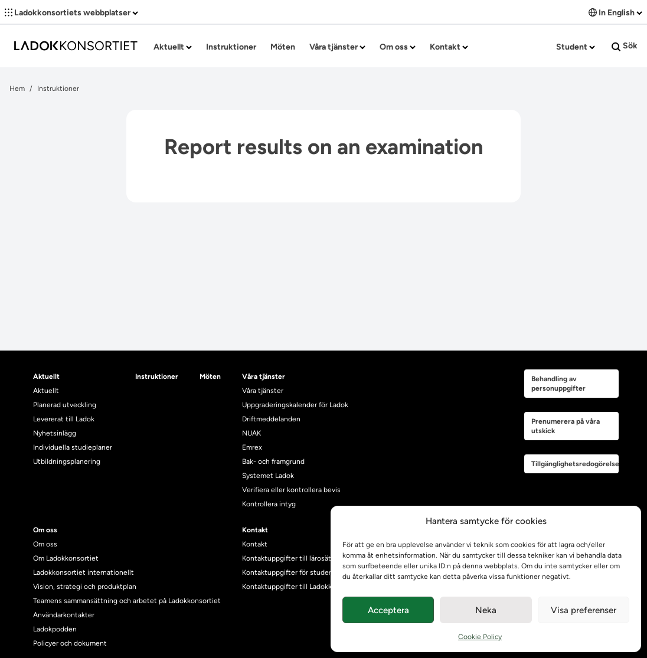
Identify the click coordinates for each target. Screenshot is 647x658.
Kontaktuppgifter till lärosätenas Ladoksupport (317, 558)
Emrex (252, 447)
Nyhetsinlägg (54, 433)
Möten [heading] (210, 376)
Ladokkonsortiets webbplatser (71, 13)
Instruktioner (231, 47)
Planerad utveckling (64, 405)
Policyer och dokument (70, 643)
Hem (17, 88)
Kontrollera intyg (269, 504)
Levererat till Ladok (63, 419)
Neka (485, 610)
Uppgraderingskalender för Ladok (295, 405)
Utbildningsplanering (66, 461)
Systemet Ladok (268, 476)
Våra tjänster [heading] (263, 376)
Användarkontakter (63, 615)
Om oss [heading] (45, 530)
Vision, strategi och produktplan (84, 586)
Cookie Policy (480, 637)
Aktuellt (172, 47)
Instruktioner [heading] (156, 376)
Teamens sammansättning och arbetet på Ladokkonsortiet (127, 601)
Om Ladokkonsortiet (66, 558)
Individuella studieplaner (73, 447)
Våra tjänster (337, 47)
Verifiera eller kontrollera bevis (291, 490)
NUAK (251, 433)
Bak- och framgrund (273, 461)
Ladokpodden (55, 629)
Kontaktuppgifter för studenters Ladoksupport (317, 572)
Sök (625, 46)
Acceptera (388, 610)
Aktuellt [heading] (46, 376)
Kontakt (449, 47)
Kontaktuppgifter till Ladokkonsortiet (302, 586)
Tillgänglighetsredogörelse (575, 464)
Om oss (398, 47)
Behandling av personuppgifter (558, 383)
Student (575, 47)
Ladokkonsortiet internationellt (83, 572)
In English (615, 13)
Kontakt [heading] (255, 530)
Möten (282, 47)
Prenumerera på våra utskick (565, 426)
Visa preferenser (583, 610)
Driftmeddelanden (271, 419)
